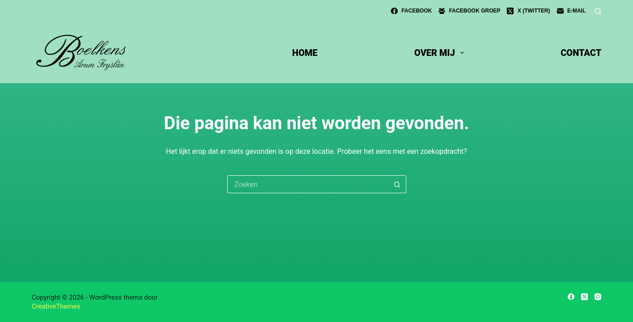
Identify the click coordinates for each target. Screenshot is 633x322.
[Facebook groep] (469, 11)
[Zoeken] (598, 11)
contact (581, 52)
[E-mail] (571, 11)
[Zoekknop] (397, 184)
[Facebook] (411, 11)
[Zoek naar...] (307, 184)
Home (305, 52)
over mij (440, 52)
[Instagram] (598, 296)
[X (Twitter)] (528, 11)
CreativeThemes (56, 306)
